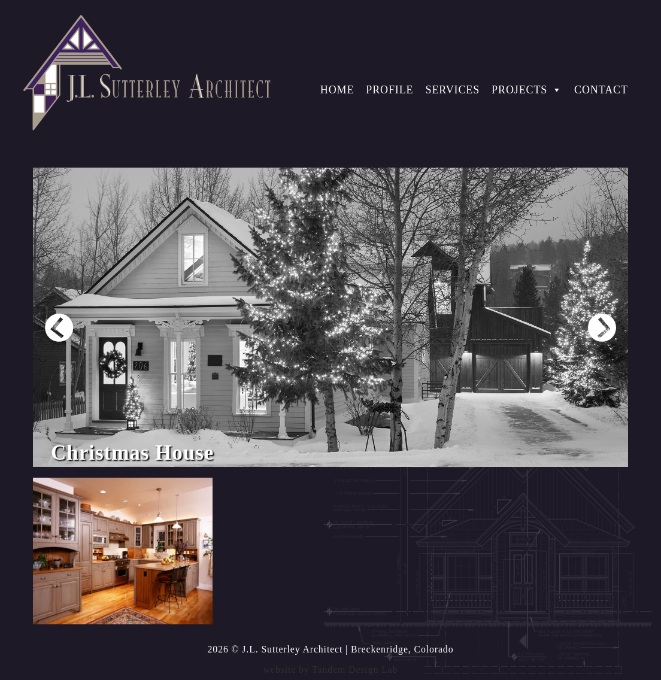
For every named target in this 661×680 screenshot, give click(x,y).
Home (337, 90)
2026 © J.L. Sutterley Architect (275, 649)
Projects (527, 90)
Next (602, 328)
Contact (601, 90)
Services (452, 90)
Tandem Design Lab (355, 669)
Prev (59, 328)
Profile (389, 90)
